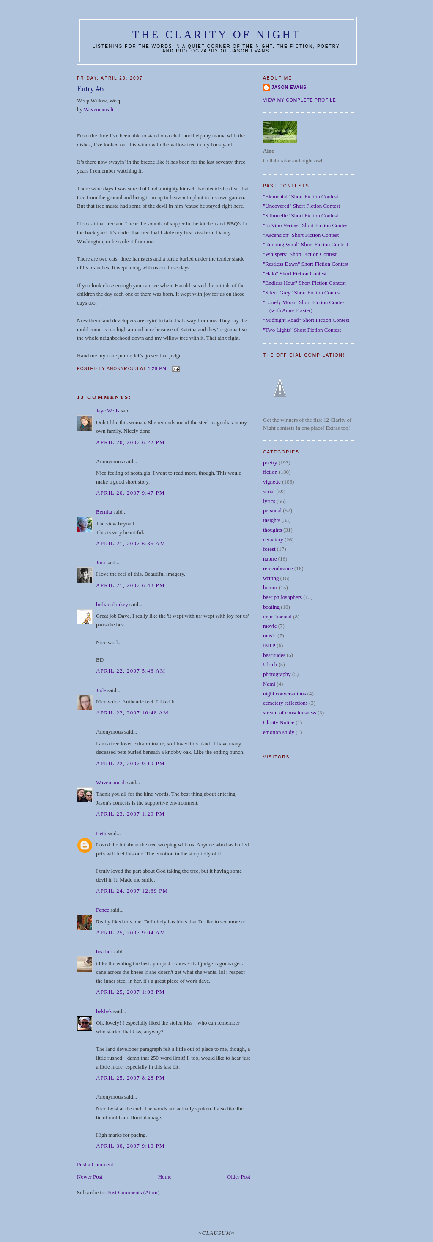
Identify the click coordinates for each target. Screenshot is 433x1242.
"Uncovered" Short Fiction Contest (301, 206)
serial (269, 491)
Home (165, 1176)
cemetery (273, 539)
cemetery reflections (285, 703)
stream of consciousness (289, 712)
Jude (101, 690)
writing (271, 578)
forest (269, 549)
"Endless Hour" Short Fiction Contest (304, 283)
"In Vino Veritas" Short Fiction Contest (306, 225)
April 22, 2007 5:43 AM (130, 671)
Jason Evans (289, 87)
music (269, 635)
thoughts (272, 530)
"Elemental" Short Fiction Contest (300, 196)
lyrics (269, 501)
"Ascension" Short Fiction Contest (301, 235)
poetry (270, 462)
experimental (277, 616)
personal (272, 510)
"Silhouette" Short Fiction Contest (300, 215)
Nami (269, 684)
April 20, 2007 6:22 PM (130, 442)
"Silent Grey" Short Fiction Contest (302, 292)
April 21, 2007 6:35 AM (130, 543)
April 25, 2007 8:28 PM (130, 1077)
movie (270, 626)
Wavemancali (98, 109)
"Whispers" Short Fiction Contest (300, 254)
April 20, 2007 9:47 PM (130, 492)
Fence (102, 910)
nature (270, 558)
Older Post (238, 1176)
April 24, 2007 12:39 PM (132, 891)
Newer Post (89, 1176)
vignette (272, 481)
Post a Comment (95, 1164)
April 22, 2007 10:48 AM (132, 712)
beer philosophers (282, 597)
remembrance (278, 568)
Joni (100, 562)
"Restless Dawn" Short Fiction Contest (305, 264)
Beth (101, 833)
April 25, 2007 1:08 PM (130, 992)
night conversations (284, 693)
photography (277, 674)
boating (271, 607)
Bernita (104, 511)
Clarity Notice (278, 722)
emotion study (278, 732)
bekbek (104, 1011)
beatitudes (274, 655)
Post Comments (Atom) (133, 1192)
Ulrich (270, 664)
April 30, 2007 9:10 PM (130, 1146)
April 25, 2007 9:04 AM (130, 932)
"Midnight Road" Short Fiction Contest (306, 320)
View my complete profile (299, 100)
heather (104, 951)
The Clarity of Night (216, 34)
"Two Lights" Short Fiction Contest (302, 330)
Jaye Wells (107, 410)
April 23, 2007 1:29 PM (130, 814)
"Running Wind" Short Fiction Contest (305, 244)
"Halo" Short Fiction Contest (294, 273)
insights (271, 520)
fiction (270, 472)
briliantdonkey (112, 604)
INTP (269, 645)
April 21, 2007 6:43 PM (130, 585)
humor (270, 587)
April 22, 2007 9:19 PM (130, 763)
